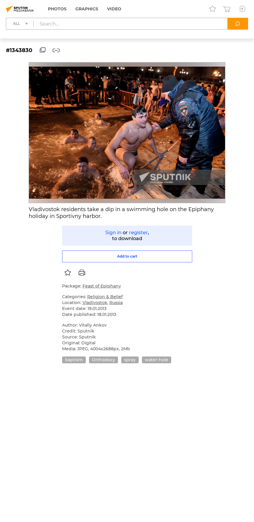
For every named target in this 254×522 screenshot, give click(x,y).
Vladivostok (94, 302)
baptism (74, 359)
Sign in (113, 232)
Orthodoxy (103, 359)
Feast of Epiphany (101, 286)
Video (114, 9)
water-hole (156, 359)
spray (130, 359)
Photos (57, 9)
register (138, 232)
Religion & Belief (105, 296)
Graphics (86, 9)
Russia (116, 302)
